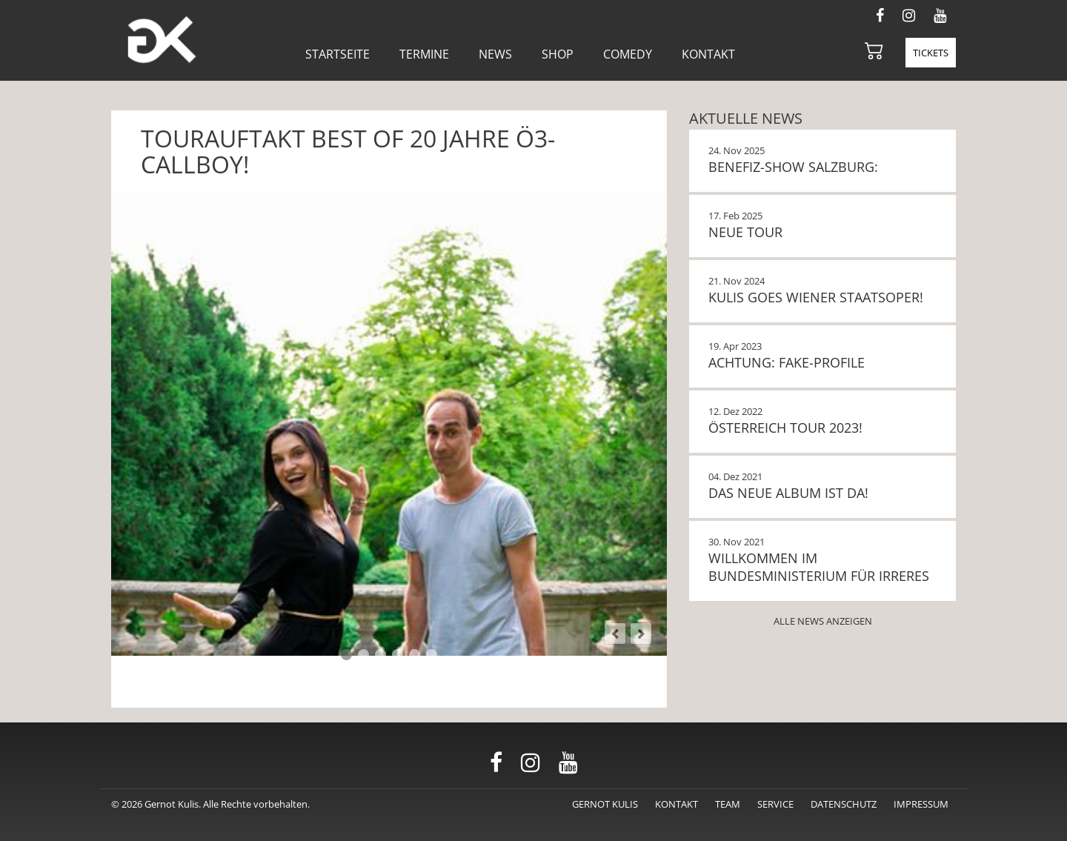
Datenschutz (844, 804)
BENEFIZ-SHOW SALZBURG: (793, 167)
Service (775, 804)
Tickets (930, 52)
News (495, 54)
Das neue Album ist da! (788, 493)
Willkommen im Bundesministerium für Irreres (818, 567)
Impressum (921, 804)
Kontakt (708, 54)
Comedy (627, 54)
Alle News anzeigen (823, 621)
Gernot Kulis (605, 804)
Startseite (337, 54)
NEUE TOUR (745, 232)
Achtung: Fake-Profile (786, 362)
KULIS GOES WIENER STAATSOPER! (815, 297)
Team (727, 804)
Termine (424, 54)
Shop (558, 54)
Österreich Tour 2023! (785, 427)
